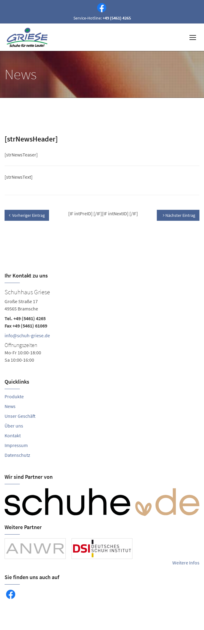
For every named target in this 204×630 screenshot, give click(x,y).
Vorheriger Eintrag (27, 215)
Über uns (14, 426)
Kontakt (13, 435)
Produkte (14, 396)
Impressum (16, 445)
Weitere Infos (185, 563)
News (10, 406)
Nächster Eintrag (179, 215)
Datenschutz (17, 455)
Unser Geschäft (20, 416)
